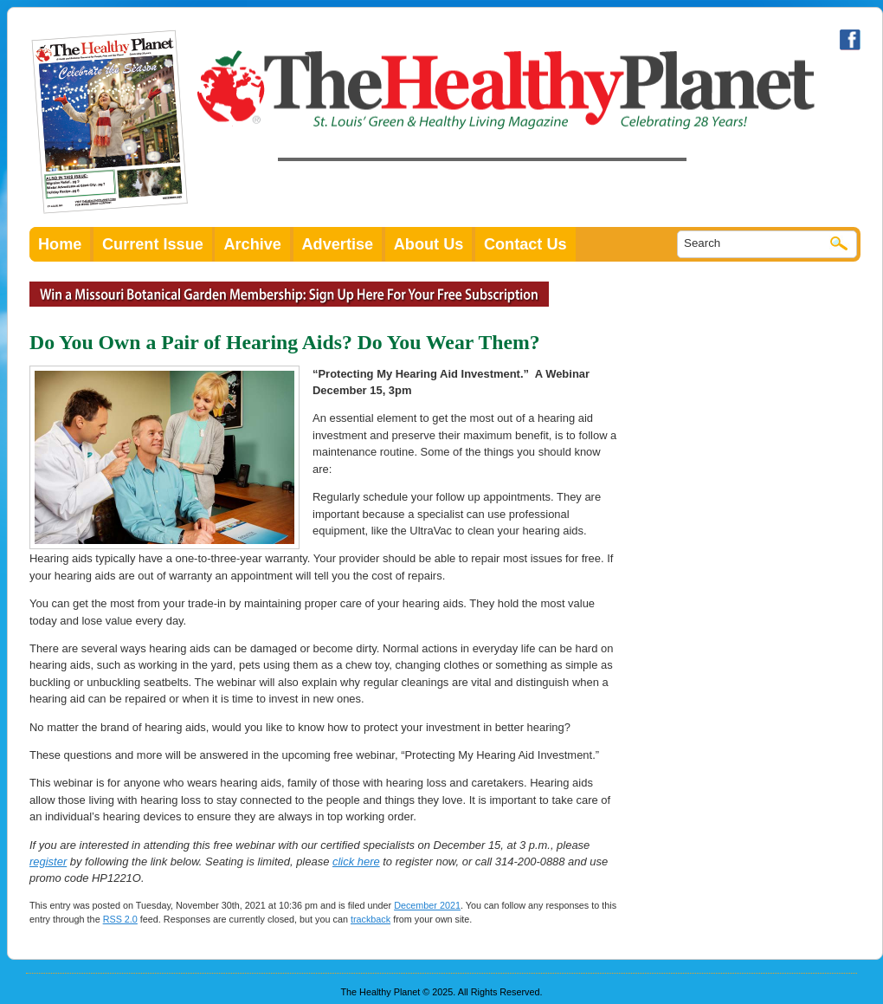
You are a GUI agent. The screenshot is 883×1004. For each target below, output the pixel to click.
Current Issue (152, 244)
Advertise (338, 244)
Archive (252, 244)
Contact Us (525, 244)
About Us (429, 244)
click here (356, 861)
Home (59, 244)
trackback (370, 919)
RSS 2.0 (120, 919)
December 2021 (427, 905)
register (48, 861)
